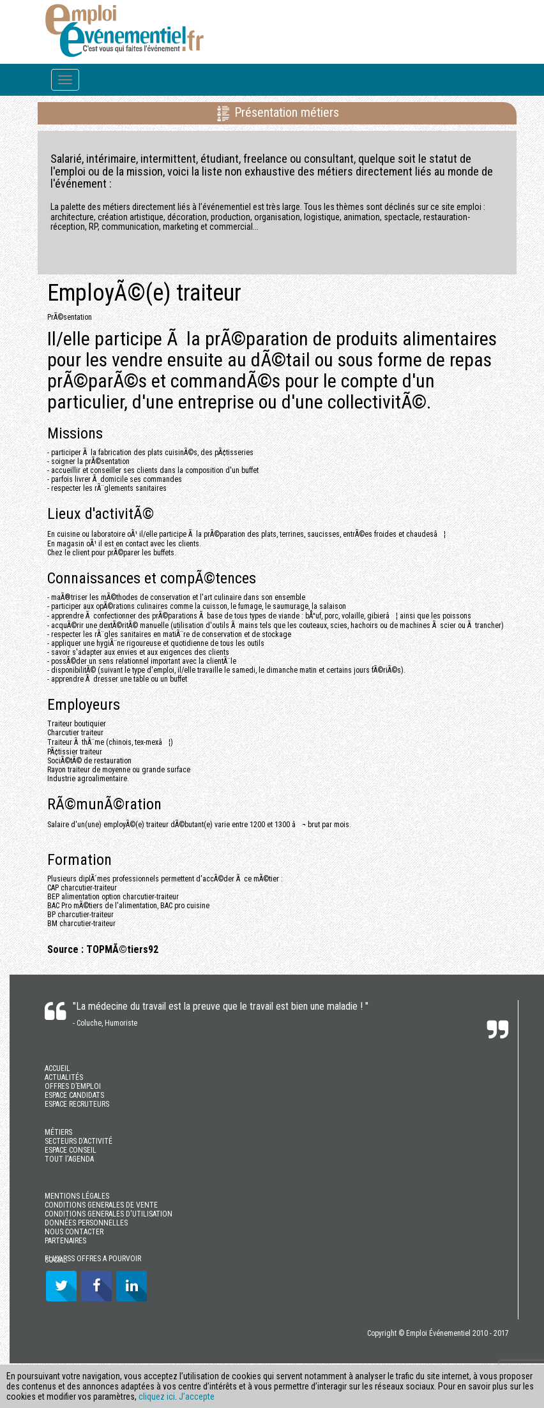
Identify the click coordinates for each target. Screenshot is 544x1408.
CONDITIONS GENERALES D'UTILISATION (108, 1214)
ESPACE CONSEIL (70, 1150)
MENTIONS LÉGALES (77, 1196)
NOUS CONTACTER (74, 1231)
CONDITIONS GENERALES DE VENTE (101, 1205)
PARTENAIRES (65, 1240)
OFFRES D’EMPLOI (73, 1086)
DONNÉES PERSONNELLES (86, 1222)
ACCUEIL (57, 1068)
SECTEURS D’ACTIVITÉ (78, 1141)
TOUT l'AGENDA (69, 1159)
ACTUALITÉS (64, 1077)
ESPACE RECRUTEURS (77, 1104)
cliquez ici (157, 1396)
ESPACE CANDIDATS (74, 1095)
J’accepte (197, 1396)
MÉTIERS (58, 1132)
